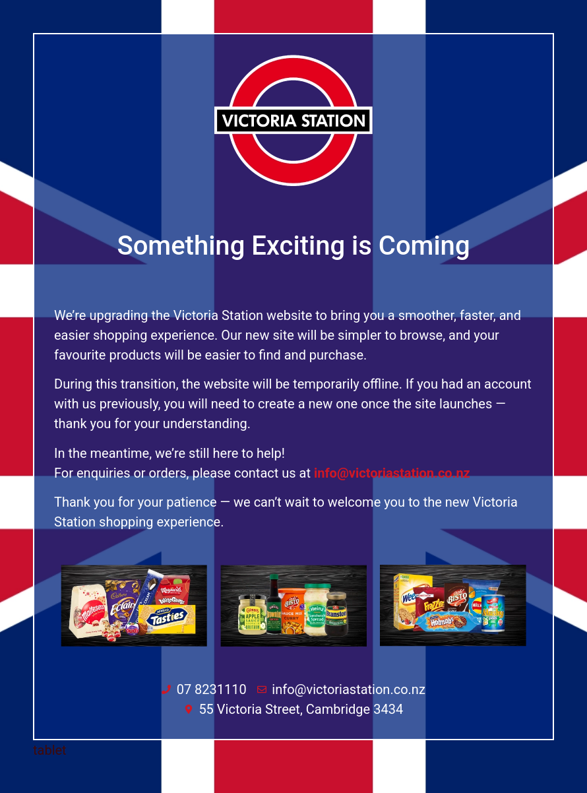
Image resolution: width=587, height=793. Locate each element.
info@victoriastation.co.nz (392, 473)
